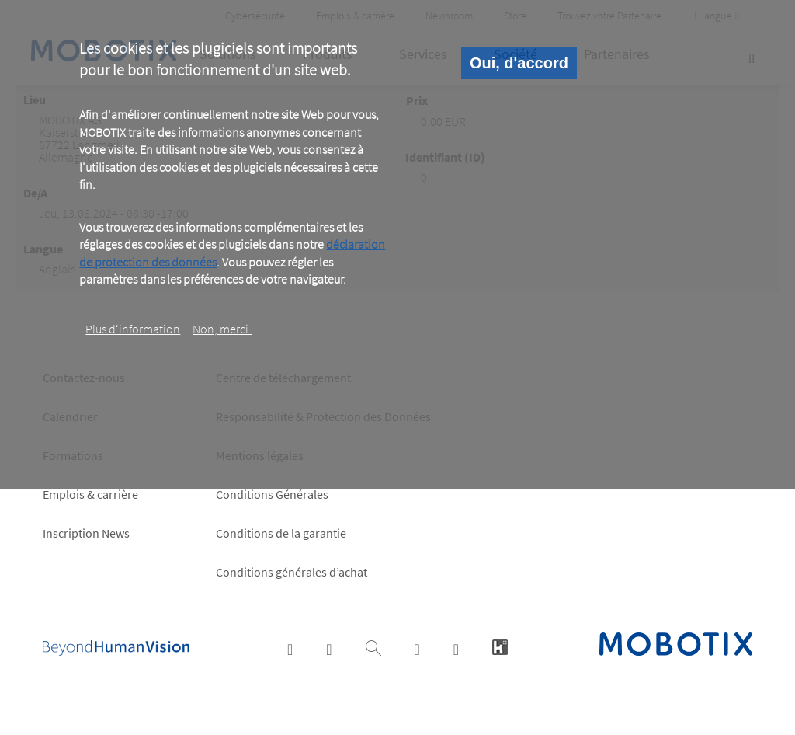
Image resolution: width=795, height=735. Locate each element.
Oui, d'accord (519, 62)
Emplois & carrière (90, 494)
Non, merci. (222, 328)
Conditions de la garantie (281, 533)
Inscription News (86, 533)
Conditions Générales (272, 494)
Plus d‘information (132, 328)
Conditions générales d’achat (291, 572)
